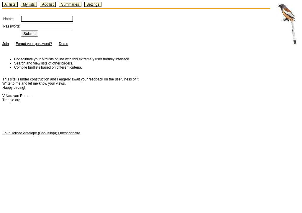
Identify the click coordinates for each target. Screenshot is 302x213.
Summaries (70, 4)
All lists (9, 4)
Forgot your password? (34, 44)
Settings (92, 4)
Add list (47, 4)
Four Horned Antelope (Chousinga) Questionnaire (41, 133)
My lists (29, 4)
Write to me (11, 83)
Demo (63, 44)
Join (5, 44)
